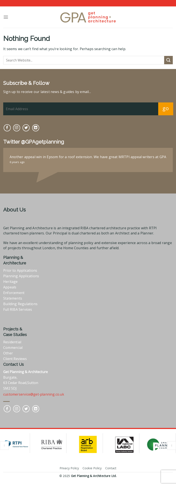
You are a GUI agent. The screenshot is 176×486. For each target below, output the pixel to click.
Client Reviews (15, 358)
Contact (110, 468)
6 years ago (17, 162)
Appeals (9, 287)
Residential (12, 342)
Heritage (10, 281)
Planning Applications (21, 276)
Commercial (13, 347)
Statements (12, 298)
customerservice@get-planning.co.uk (33, 394)
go (165, 108)
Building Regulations (20, 304)
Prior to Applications (20, 270)
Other (8, 353)
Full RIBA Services (17, 309)
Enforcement (13, 292)
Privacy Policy (69, 468)
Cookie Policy (92, 468)
